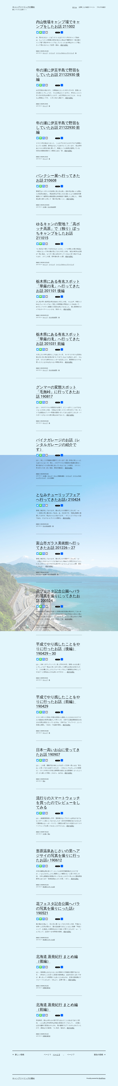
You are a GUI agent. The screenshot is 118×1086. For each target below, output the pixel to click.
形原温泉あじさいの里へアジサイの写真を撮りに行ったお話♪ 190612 (58, 855)
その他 (44, 207)
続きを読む (64, 45)
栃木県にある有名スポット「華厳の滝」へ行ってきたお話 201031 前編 (58, 339)
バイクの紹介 (50, 478)
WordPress (102, 1078)
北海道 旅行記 (46, 987)
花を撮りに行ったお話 (49, 627)
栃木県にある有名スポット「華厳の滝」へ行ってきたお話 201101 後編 (58, 286)
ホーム (74, 7)
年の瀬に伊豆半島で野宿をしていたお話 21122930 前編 (58, 127)
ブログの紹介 (101, 7)
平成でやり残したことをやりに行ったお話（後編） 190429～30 (58, 649)
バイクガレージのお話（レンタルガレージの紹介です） (58, 444)
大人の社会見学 (52, 207)
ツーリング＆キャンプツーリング (65, 53)
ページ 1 (47, 1055)
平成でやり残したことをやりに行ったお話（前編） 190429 (58, 701)
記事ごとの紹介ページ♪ (87, 7)
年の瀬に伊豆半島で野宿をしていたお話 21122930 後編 (58, 74)
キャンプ (45, 53)
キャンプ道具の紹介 (59, 476)
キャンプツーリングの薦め (23, 7)
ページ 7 (70, 1055)
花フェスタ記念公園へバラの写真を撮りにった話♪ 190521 (58, 908)
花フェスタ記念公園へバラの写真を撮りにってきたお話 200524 (58, 596)
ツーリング (52, 53)
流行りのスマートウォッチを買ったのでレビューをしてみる (58, 803)
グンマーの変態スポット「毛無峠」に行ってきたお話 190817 (58, 392)
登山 (44, 781)
